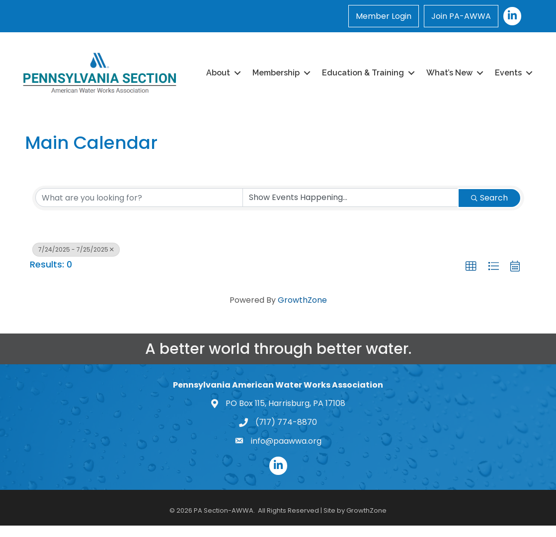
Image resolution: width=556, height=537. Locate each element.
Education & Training (363, 72)
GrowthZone (302, 300)
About (218, 72)
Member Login (383, 16)
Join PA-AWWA (461, 16)
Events (508, 72)
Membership (276, 72)
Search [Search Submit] (489, 197)
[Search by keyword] (139, 197)
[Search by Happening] (350, 197)
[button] (471, 266)
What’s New (449, 72)
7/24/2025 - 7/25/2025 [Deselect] (76, 249)
